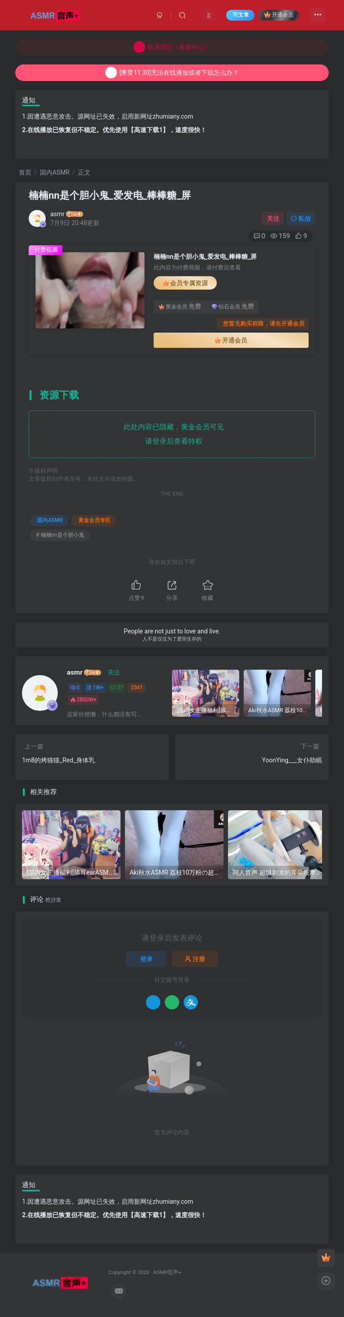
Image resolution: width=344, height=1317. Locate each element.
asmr (57, 214)
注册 (195, 958)
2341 (137, 687)
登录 (146, 958)
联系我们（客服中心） (172, 47)
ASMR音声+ (167, 1272)
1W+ (94, 687)
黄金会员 (180, 307)
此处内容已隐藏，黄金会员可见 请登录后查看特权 (172, 434)
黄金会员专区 (94, 520)
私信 (301, 218)
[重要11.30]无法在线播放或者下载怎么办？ (172, 72)
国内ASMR (54, 172)
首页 (25, 172)
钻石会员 (233, 307)
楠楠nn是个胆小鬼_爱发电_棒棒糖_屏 (110, 195)
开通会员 (278, 14)
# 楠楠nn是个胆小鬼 (60, 535)
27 (117, 687)
